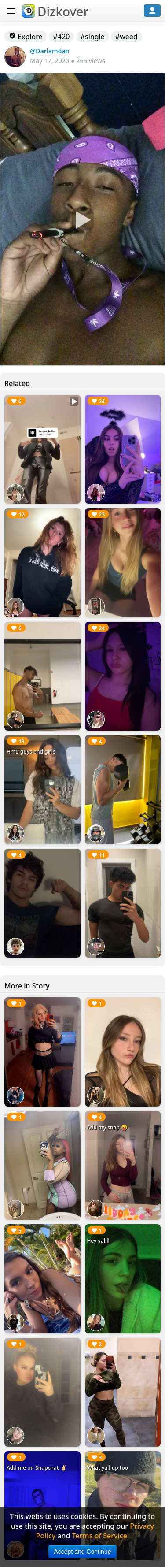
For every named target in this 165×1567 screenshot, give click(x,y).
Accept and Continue (82, 1551)
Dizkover (55, 11)
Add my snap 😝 (107, 1127)
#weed (126, 36)
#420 (61, 36)
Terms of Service (99, 1536)
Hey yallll (98, 1240)
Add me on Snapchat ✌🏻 (37, 1467)
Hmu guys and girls (31, 751)
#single (93, 36)
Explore (25, 36)
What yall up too (107, 1467)
